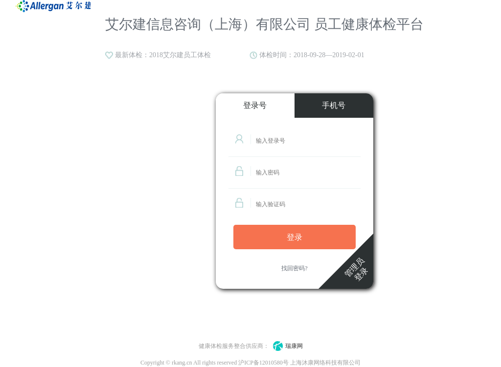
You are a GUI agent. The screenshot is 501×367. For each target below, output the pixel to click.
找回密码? (294, 268)
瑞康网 (286, 346)
